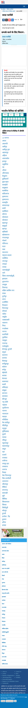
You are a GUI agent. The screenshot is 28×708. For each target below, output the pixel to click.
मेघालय (3, 618)
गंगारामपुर (5, 238)
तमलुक (4, 285)
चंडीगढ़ (3, 561)
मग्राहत (4, 417)
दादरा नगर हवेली (5, 568)
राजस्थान (4, 639)
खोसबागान (5, 235)
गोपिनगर (5, 243)
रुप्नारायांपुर (5, 446)
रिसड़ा (4, 472)
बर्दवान (4, 367)
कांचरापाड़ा (5, 205)
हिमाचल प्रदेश (5, 589)
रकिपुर (4, 440)
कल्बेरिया (5, 191)
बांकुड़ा (4, 390)
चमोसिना (5, 258)
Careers (4, 673)
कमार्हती (5, 185)
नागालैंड (3, 625)
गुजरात (3, 582)
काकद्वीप (5, 202)
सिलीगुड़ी (5, 508)
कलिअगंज (5, 194)
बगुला (4, 352)
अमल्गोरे (5, 144)
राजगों (4, 455)
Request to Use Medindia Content (10, 681)
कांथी (4, 208)
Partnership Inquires (7, 679)
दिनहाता (5, 305)
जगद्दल (4, 264)
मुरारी (4, 434)
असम (3, 554)
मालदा (4, 437)
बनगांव (4, 358)
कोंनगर (4, 214)
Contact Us (18, 671)
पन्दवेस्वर (5, 329)
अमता (4, 141)
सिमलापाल (5, 502)
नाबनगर (4, 323)
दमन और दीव (5, 572)
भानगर (4, 411)
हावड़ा (4, 525)
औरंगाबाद (5, 173)
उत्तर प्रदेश (4, 656)
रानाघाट (4, 458)
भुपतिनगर (5, 408)
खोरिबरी (5, 232)
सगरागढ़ (5, 490)
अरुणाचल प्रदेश (5, 551)
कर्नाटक (3, 600)
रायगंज (4, 469)
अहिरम (4, 155)
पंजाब (3, 635)
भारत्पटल (5, 414)
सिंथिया (4, 499)
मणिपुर (3, 614)
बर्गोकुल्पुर (5, 364)
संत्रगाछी (5, 493)
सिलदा (4, 505)
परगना (4, 331)
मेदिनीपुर (5, 425)
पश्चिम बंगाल (5, 664)
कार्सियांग (5, 211)
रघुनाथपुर (5, 443)
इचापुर (4, 161)
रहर (3, 452)
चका (3, 249)
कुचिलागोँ (5, 179)
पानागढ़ (4, 343)
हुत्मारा (4, 519)
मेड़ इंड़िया (3, 9)
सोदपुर (4, 510)
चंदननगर (5, 252)
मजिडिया (5, 420)
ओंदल (4, 170)
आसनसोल (5, 158)
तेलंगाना (3, 649)
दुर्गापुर (4, 296)
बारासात (5, 396)
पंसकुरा (4, 340)
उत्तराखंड (4, 660)
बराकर (4, 375)
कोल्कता (5, 220)
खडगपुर (5, 223)
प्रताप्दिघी (5, 334)
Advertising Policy (6, 677)
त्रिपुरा (3, 653)
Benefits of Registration (8, 675)
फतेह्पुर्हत (5, 346)
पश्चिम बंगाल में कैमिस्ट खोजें (8, 11)
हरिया (4, 522)
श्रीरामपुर (5, 484)
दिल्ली (3, 575)
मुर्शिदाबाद (5, 431)
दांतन (4, 299)
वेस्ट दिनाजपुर (6, 475)
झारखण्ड (4, 596)
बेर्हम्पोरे (4, 373)
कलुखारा (5, 188)
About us (4, 671)
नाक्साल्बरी (5, 320)
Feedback (18, 677)
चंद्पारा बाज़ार (6, 255)
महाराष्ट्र (3, 611)
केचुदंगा (4, 176)
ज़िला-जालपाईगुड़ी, (8, 276)
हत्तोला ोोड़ (6, 516)
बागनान (4, 393)
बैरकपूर (4, 361)
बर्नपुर (4, 370)
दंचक (4, 293)
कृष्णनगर (5, 197)
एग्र (3, 167)
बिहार (3, 558)
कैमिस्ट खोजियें (10, 9)
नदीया (4, 314)
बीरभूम (4, 399)
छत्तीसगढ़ (4, 565)
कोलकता (5, 217)
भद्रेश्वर (4, 405)
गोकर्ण (4, 241)
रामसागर (5, 466)
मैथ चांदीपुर (6, 422)
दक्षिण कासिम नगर (8, 290)
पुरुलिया (4, 337)
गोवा (3, 579)
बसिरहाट (5, 387)
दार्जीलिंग (5, 302)
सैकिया (4, 487)
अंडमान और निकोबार (6, 543)
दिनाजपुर (5, 308)
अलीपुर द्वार (6, 149)
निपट (4, 326)
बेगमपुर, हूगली (7, 349)
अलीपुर (4, 147)
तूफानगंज (5, 282)
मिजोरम (3, 621)
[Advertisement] (14, 56)
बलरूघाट (5, 381)
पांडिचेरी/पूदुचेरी (5, 632)
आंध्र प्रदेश (4, 547)
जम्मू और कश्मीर (5, 593)
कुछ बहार (5, 182)
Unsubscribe (5, 683)
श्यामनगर (5, 481)
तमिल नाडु (4, 646)
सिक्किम (4, 642)
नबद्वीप (4, 317)
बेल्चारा (4, 378)
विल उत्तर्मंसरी (6, 478)
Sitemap (18, 675)
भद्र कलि (5, 402)
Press (17, 673)
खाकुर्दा (4, 226)
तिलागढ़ (4, 287)
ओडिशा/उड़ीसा (5, 628)
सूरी (3, 496)
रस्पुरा (4, 449)
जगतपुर (4, 261)
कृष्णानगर (5, 199)
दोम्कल (4, 311)
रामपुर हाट (5, 464)
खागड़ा (4, 229)
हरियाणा (4, 586)
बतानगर (5, 355)
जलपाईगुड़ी (6, 270)
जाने (3, 273)
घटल (3, 246)
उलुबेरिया (5, 164)
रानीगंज (4, 461)
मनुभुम (4, 428)
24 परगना (5, 138)
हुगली (4, 513)
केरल (3, 603)
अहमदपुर (5, 152)
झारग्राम (4, 279)
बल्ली (4, 384)
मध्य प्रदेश (4, 607)
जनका (4, 267)
